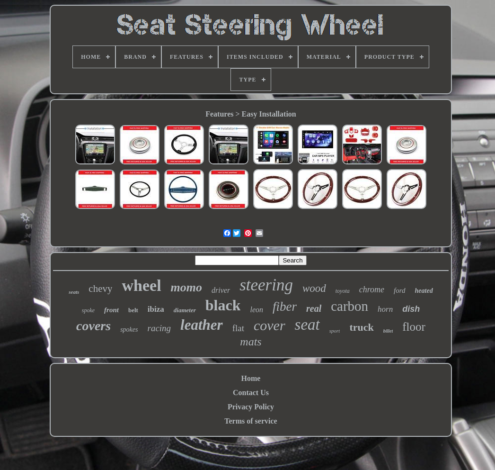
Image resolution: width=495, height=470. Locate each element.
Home (251, 378)
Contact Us (251, 393)
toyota (343, 291)
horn (385, 309)
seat (307, 324)
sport (334, 331)
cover (269, 325)
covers (93, 325)
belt (133, 310)
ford (399, 290)
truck (361, 327)
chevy (100, 288)
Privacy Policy (251, 407)
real (313, 308)
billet (388, 331)
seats (74, 292)
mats (250, 341)
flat (238, 328)
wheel (141, 285)
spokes (129, 329)
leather (201, 324)
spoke (88, 310)
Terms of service (250, 421)
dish (411, 309)
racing (159, 328)
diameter (185, 310)
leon (256, 310)
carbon (349, 306)
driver (221, 290)
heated (424, 290)
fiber (285, 306)
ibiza (156, 309)
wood (314, 288)
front (111, 310)
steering (266, 285)
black (223, 305)
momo (186, 287)
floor (413, 326)
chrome (371, 289)
